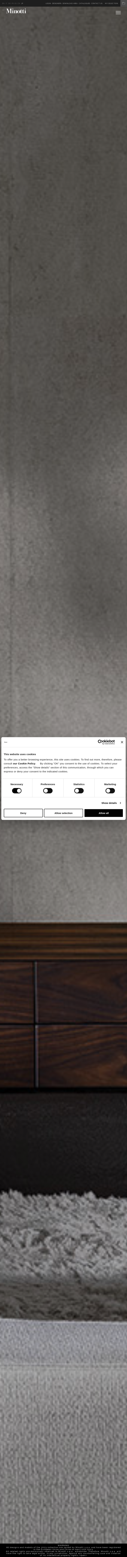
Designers (56, 3)
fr (13, 3)
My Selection (116, 3)
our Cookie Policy (24, 763)
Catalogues (84, 3)
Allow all (104, 812)
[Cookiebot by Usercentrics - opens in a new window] (100, 742)
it (6, 3)
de (9, 3)
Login (48, 3)
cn (19, 3)
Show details (109, 803)
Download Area (70, 3)
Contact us (97, 3)
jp (22, 3)
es (16, 3)
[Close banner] (122, 742)
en (3, 3)
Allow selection (63, 812)
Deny (23, 812)
